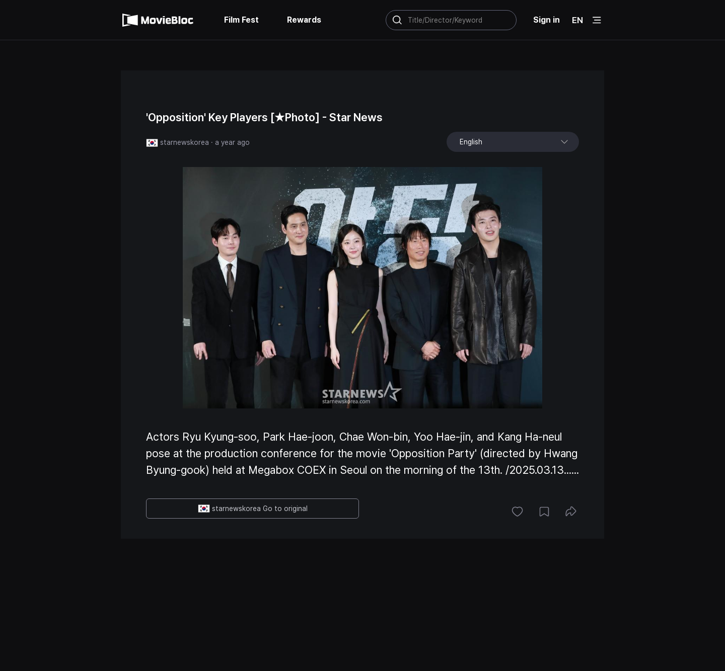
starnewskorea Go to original (253, 508)
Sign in (546, 20)
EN (577, 20)
